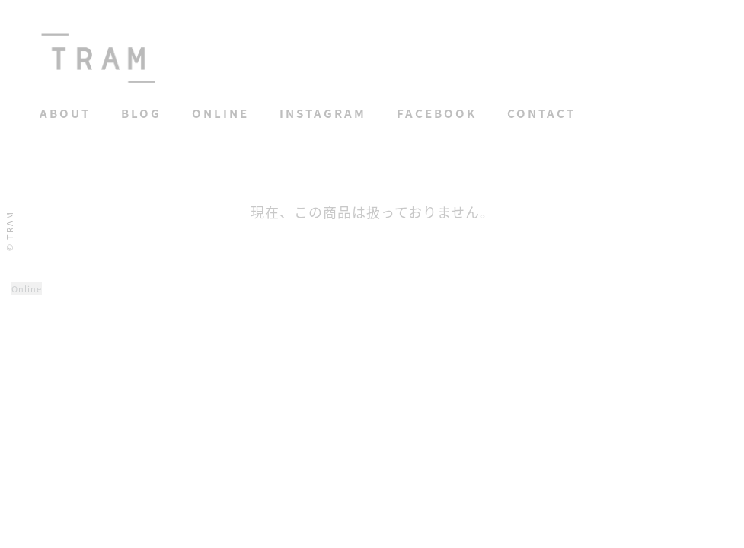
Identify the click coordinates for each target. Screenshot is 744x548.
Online (220, 113)
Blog (141, 113)
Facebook (437, 113)
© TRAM (9, 231)
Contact (541, 113)
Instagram (322, 113)
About (65, 113)
